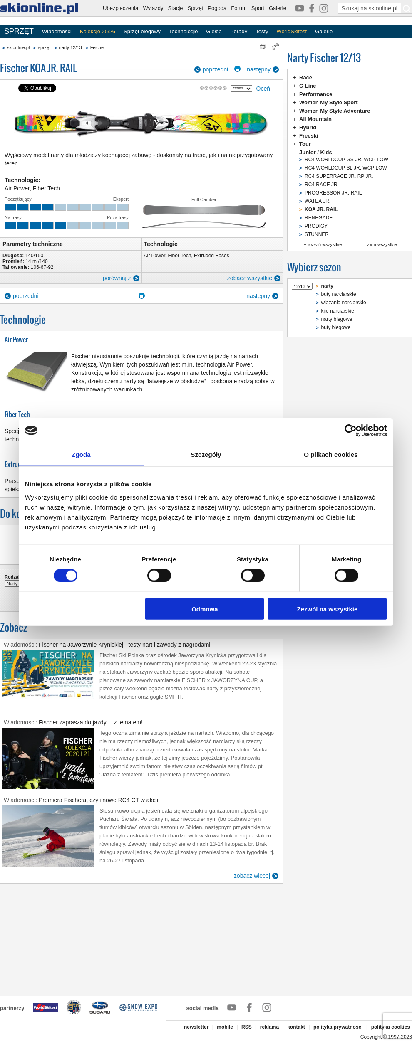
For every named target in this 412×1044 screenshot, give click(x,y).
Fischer (97, 47)
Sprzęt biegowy (142, 31)
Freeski (308, 136)
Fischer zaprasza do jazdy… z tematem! (91, 722)
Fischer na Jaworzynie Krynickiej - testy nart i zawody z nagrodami (124, 644)
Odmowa (204, 608)
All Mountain (315, 119)
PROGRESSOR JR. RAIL (333, 193)
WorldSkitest (292, 31)
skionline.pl (18, 47)
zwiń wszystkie (382, 244)
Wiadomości (57, 31)
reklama (269, 1027)
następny (259, 69)
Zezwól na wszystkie (327, 608)
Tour (305, 144)
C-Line (307, 86)
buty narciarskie (338, 294)
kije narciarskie (337, 311)
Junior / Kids (315, 152)
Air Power (154, 256)
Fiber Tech (179, 256)
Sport (257, 8)
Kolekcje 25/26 (97, 31)
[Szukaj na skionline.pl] (406, 8)
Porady (238, 31)
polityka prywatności (338, 1027)
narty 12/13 (70, 47)
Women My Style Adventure (334, 111)
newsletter (196, 1027)
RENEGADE (319, 218)
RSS (246, 1027)
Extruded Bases (211, 256)
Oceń (263, 88)
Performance (315, 94)
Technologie (183, 31)
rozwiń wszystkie (325, 244)
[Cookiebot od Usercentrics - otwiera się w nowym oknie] (350, 430)
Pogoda (217, 8)
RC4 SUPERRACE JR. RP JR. (339, 176)
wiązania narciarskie (343, 302)
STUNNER (317, 234)
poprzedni (215, 69)
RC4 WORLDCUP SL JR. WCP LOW (346, 168)
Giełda (214, 31)
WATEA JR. (317, 201)
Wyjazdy (153, 8)
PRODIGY (316, 226)
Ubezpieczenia (120, 8)
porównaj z (117, 278)
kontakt (296, 1027)
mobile (225, 1027)
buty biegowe (336, 327)
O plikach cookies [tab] (330, 454)
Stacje (175, 8)
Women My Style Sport (328, 102)
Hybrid (307, 127)
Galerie (277, 8)
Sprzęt (196, 8)
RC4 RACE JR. (322, 184)
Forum (239, 8)
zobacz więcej (252, 875)
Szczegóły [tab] (206, 454)
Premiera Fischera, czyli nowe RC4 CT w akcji (98, 800)
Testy (262, 31)
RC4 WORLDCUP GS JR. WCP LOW (346, 160)
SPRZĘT (19, 31)
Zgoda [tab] (81, 454)
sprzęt (44, 47)
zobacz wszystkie (249, 278)
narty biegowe (336, 319)
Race (305, 77)
